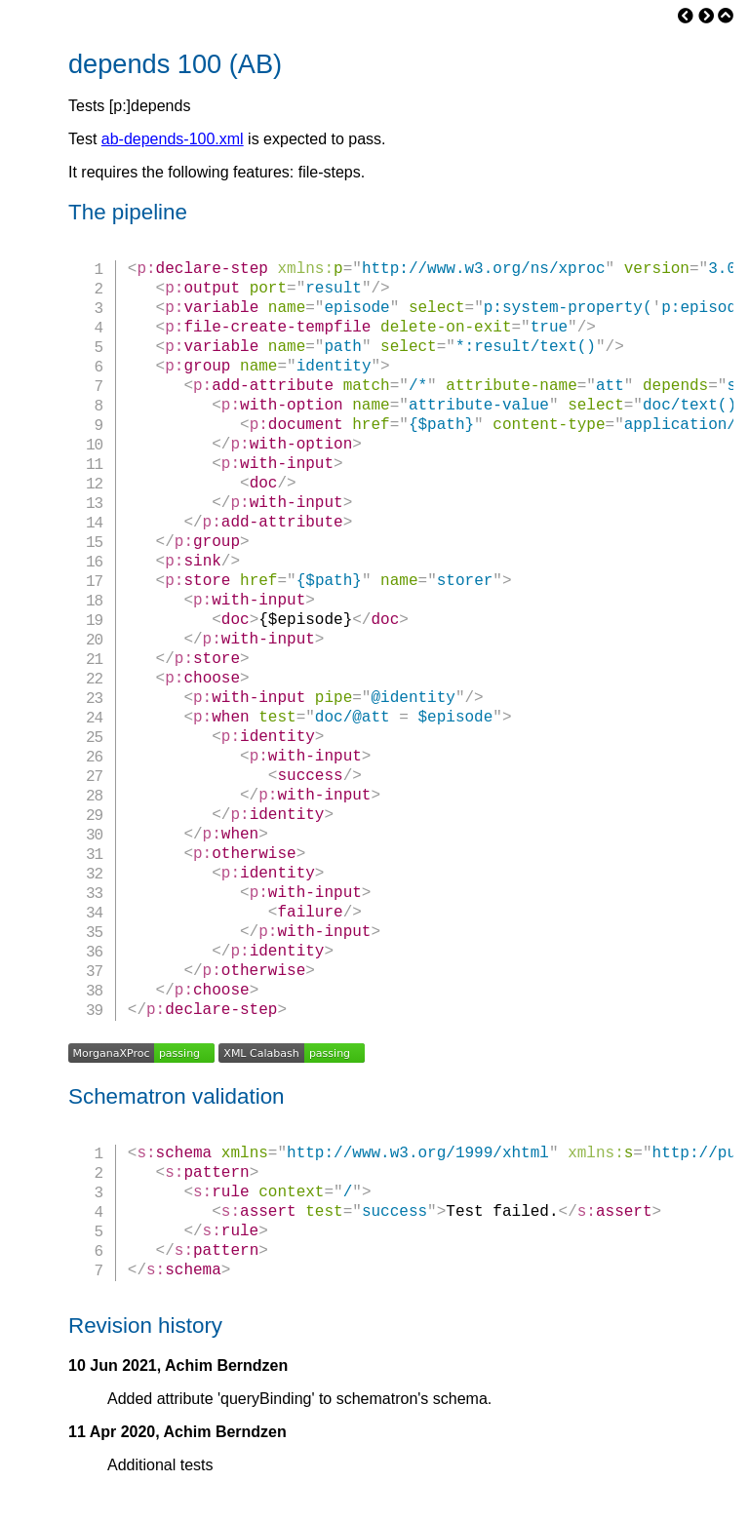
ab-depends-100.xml (172, 139)
